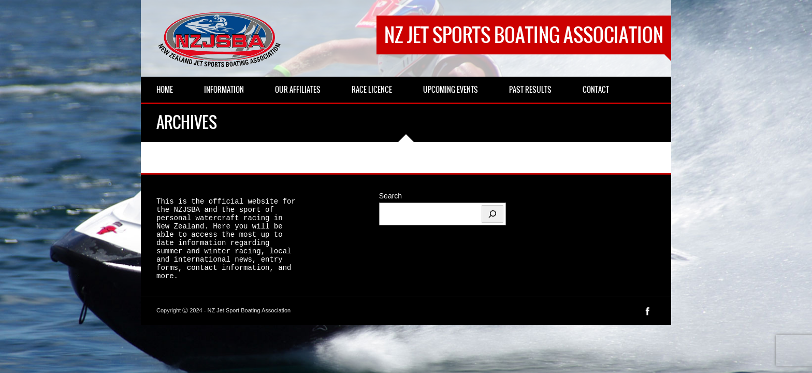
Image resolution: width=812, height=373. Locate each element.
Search (390, 196)
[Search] (492, 214)
